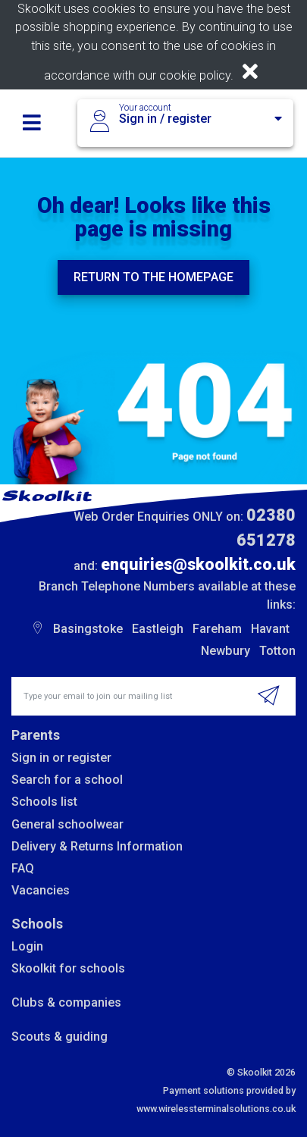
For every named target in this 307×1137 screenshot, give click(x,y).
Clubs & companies (66, 1002)
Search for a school (67, 779)
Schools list (44, 801)
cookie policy (194, 75)
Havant (270, 629)
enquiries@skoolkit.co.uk (198, 564)
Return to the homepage (153, 277)
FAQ (22, 868)
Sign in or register (61, 757)
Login (27, 946)
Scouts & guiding (59, 1036)
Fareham (217, 629)
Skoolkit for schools (68, 968)
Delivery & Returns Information (97, 846)
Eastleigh (157, 629)
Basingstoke (88, 629)
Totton (277, 651)
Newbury (225, 651)
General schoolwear (67, 824)
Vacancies (40, 890)
